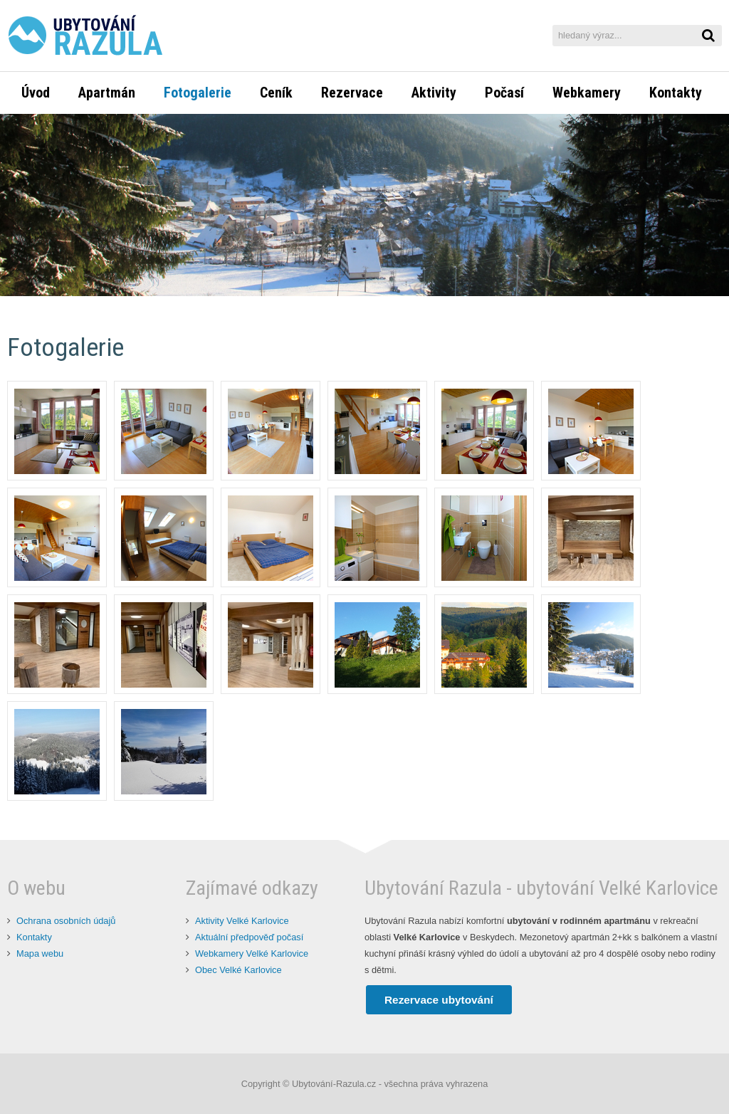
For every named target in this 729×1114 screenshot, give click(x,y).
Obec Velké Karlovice (238, 970)
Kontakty (34, 937)
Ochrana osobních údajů (65, 920)
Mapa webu (39, 953)
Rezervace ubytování (438, 1000)
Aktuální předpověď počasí (249, 937)
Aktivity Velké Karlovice (242, 920)
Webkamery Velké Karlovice (251, 953)
